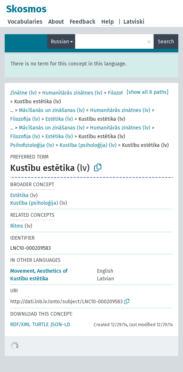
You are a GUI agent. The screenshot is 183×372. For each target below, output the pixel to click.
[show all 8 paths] (147, 92)
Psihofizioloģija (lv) (32, 145)
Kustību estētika (29, 279)
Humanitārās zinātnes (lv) (72, 93)
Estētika (19, 195)
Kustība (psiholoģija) (34, 203)
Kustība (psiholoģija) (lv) (88, 145)
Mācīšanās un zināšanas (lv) (52, 110)
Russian (60, 42)
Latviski (134, 21)
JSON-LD (60, 324)
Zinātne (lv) (23, 93)
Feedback (82, 21)
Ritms (16, 226)
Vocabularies (25, 21)
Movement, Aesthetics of (39, 271)
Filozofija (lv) (25, 119)
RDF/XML (20, 324)
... (11, 110)
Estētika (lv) (59, 119)
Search (166, 42)
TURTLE (40, 324)
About (56, 21)
